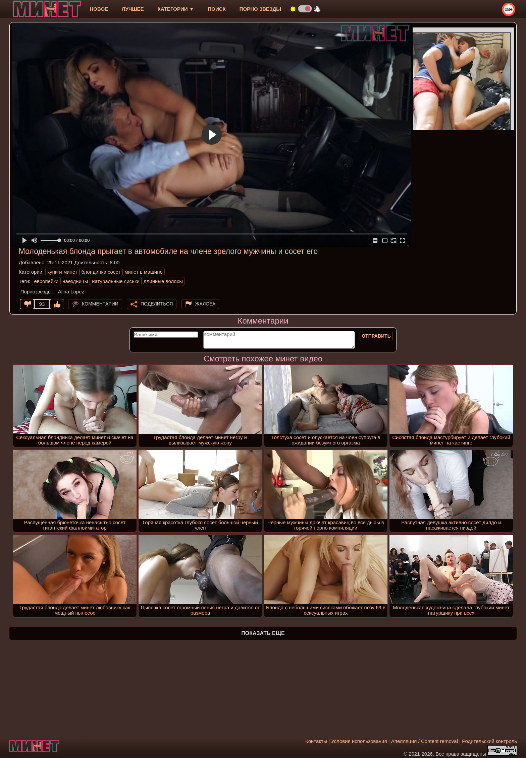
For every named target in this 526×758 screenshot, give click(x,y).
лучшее (133, 9)
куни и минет (62, 272)
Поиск (217, 9)
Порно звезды (260, 9)
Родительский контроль (489, 741)
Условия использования (359, 741)
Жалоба (205, 303)
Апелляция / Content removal (424, 741)
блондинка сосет (101, 272)
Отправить (376, 336)
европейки (46, 281)
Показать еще (262, 633)
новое (99, 9)
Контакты (316, 741)
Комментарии (100, 303)
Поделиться (157, 303)
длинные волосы (163, 281)
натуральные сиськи (116, 281)
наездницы (75, 281)
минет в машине (143, 272)
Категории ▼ (176, 9)
